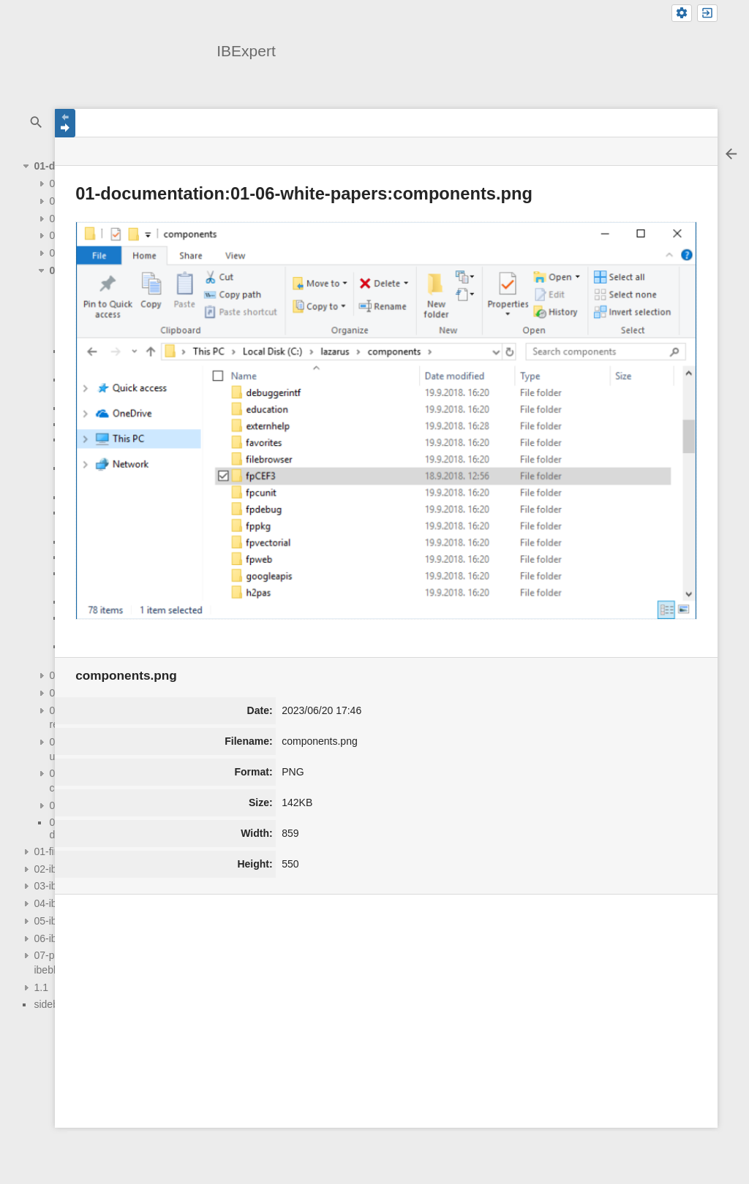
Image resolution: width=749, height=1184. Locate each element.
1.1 (41, 987)
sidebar (50, 1004)
